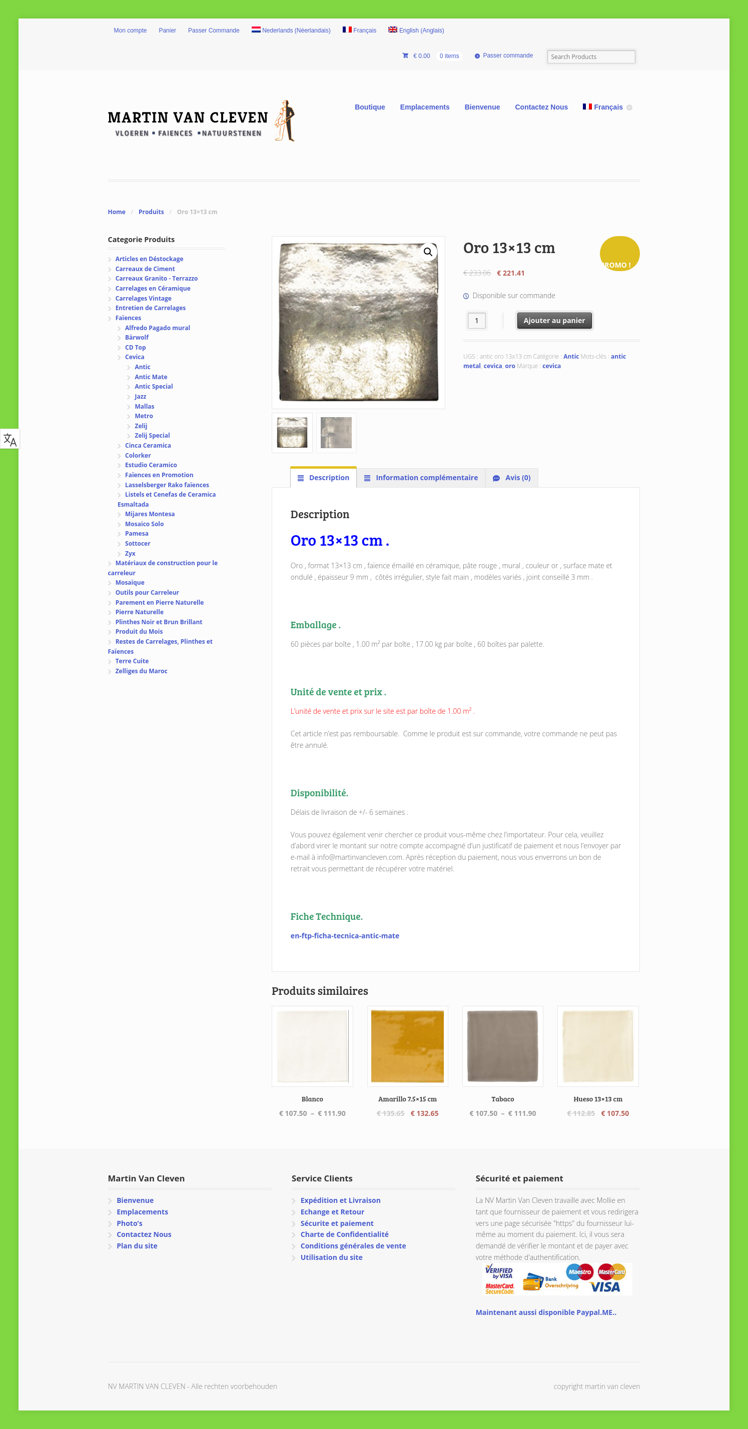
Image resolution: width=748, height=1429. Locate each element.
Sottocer (138, 543)
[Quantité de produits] (477, 320)
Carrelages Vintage (144, 298)
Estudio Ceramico (151, 465)
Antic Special (154, 386)
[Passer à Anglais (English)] (416, 31)
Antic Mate (151, 377)
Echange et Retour (333, 1211)
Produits (151, 212)
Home (117, 212)
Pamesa (137, 533)
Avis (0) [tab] (517, 477)
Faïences (129, 318)
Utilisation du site (332, 1257)
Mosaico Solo (144, 524)
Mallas (144, 406)
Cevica (135, 357)
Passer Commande (214, 30)
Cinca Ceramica (148, 445)
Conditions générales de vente (353, 1245)
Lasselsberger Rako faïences (167, 485)
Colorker (138, 455)
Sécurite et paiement (337, 1223)
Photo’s (129, 1223)
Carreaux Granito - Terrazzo (157, 278)
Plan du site (137, 1245)
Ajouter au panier (554, 320)
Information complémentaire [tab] (426, 477)
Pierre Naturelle (140, 612)
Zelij (141, 426)
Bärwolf (137, 337)
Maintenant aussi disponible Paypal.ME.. (546, 1312)
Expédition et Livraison (341, 1200)
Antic (571, 356)
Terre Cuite (132, 661)
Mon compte (130, 30)
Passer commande (508, 55)
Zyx (130, 553)
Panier (167, 30)
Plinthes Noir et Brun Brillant (159, 622)
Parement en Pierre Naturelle (160, 602)
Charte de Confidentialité (345, 1234)
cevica (493, 366)
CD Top (135, 347)
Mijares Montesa (150, 514)
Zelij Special (152, 435)
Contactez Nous (541, 107)
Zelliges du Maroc (142, 671)
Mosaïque (130, 582)
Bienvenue (482, 107)
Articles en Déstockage (150, 259)
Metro (144, 416)
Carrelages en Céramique (153, 288)
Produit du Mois (139, 631)
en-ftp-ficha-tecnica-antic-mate (345, 935)
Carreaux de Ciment (145, 269)
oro (510, 366)
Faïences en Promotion (159, 475)
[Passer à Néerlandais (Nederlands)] (291, 31)
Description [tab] (328, 477)
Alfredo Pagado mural (157, 328)
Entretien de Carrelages (151, 308)
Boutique (370, 107)
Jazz (140, 396)
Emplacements (425, 107)
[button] (428, 252)
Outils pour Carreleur (147, 592)
